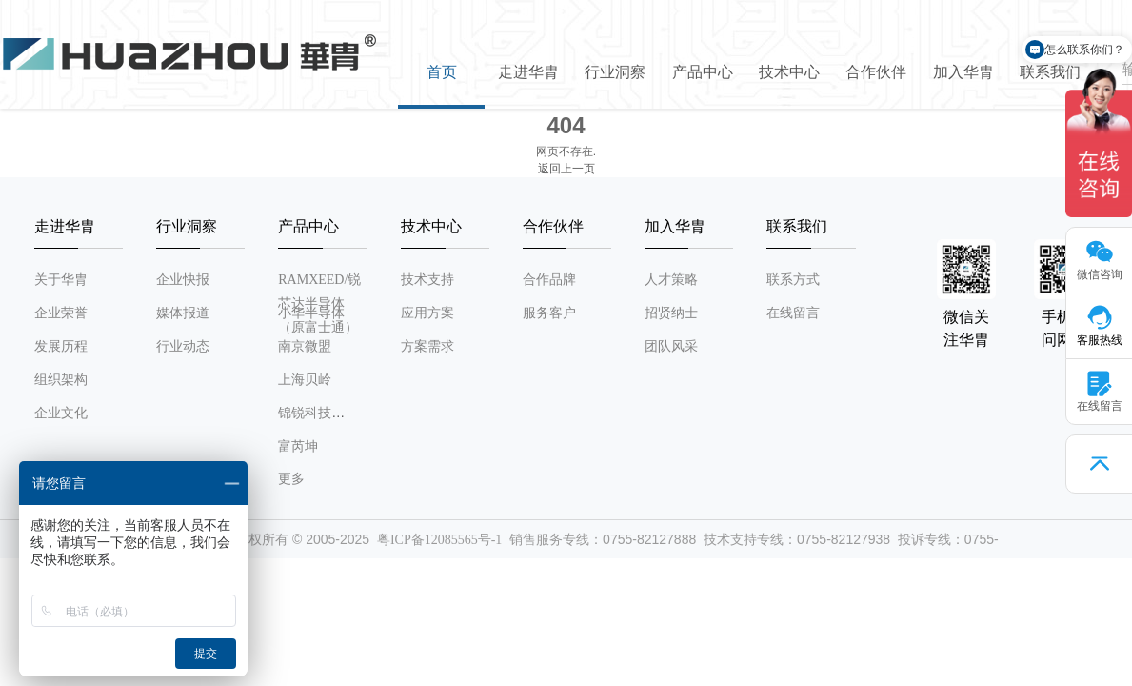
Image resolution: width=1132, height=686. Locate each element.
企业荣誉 (61, 313)
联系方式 (793, 279)
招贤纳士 (671, 313)
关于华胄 (61, 279)
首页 (442, 72)
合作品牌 (549, 279)
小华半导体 (311, 313)
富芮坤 (298, 446)
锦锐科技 (304, 413)
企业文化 (61, 413)
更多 (291, 479)
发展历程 (61, 346)
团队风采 (671, 346)
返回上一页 (566, 168)
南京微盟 (304, 346)
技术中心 (789, 72)
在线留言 (793, 313)
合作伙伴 (875, 72)
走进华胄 (528, 72)
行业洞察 (615, 72)
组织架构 (61, 380)
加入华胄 (963, 72)
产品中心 (702, 72)
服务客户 (549, 313)
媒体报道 (182, 313)
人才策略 (671, 279)
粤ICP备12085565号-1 (439, 540)
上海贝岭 (304, 380)
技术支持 (427, 279)
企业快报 (182, 279)
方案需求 (427, 346)
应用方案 (427, 313)
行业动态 (182, 346)
